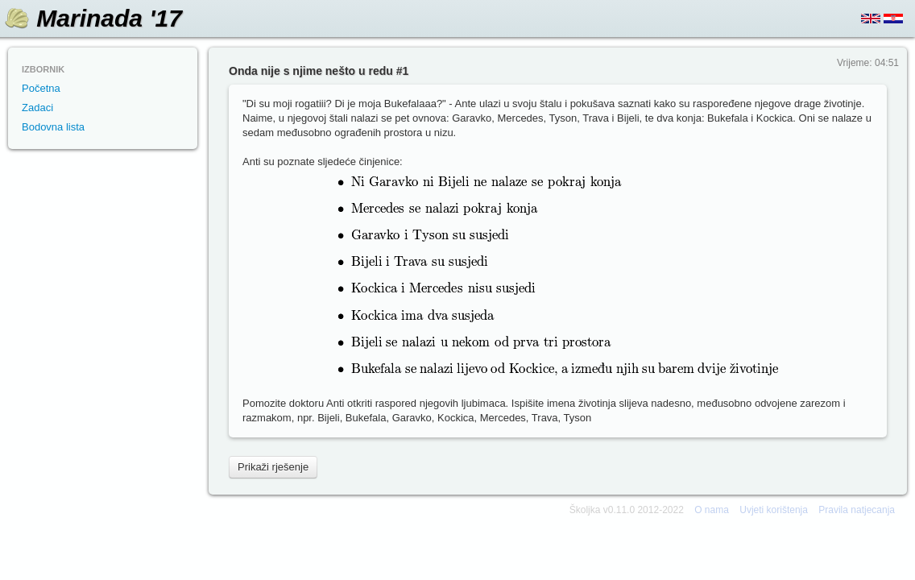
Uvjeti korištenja (773, 510)
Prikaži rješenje (273, 467)
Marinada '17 (109, 18)
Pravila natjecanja (856, 510)
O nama (711, 510)
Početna (41, 88)
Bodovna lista (53, 127)
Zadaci (37, 108)
